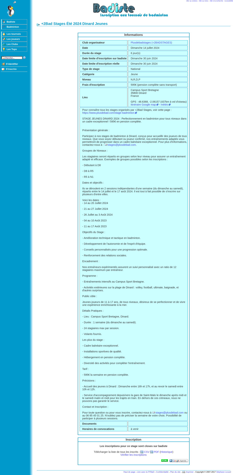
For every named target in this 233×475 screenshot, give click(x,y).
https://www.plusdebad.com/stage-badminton (108, 112)
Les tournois (14, 34)
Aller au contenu (192, 1)
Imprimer (190, 472)
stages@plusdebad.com (122, 144)
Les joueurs (13, 39)
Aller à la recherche (216, 1)
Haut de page (129, 472)
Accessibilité (228, 1)
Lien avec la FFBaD (145, 472)
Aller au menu (203, 1)
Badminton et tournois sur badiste (134, 12)
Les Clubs (12, 44)
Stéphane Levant (223, 472)
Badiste (11, 21)
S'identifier (12, 64)
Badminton (13, 26)
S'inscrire (11, 69)
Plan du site (175, 472)
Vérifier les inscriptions (134, 454)
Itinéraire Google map (143, 104)
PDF (156, 451)
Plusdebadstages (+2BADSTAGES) (151, 42)
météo (164, 104)
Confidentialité (162, 472)
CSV (146, 451)
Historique (166, 451)
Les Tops (12, 49)
